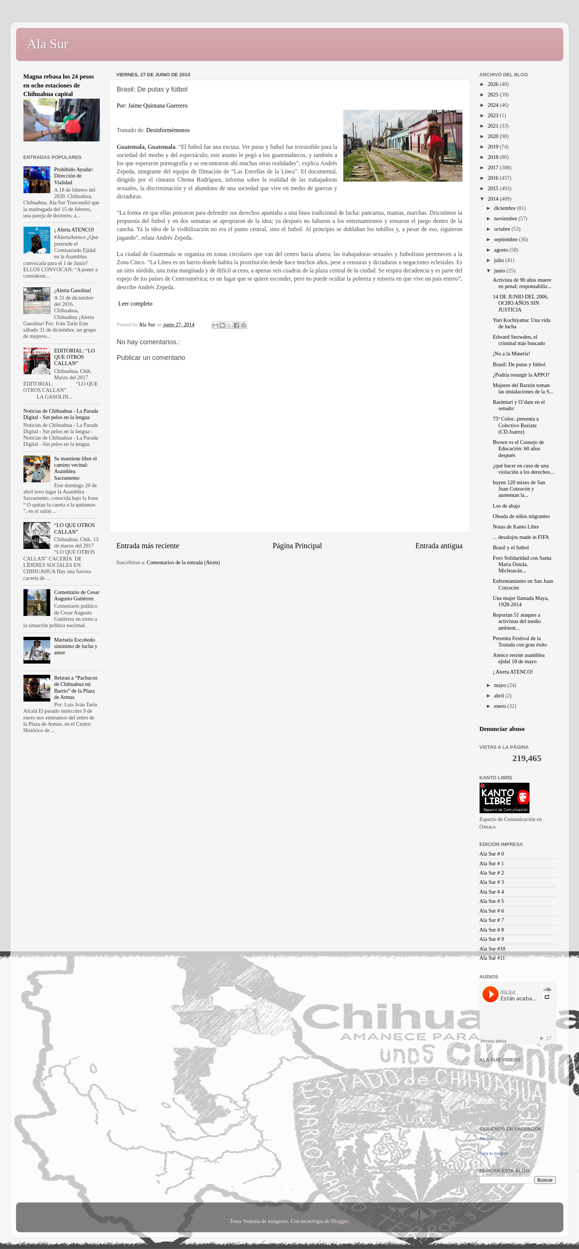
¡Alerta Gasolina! (72, 290)
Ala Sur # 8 (492, 930)
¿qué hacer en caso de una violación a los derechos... (523, 469)
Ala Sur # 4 (492, 892)
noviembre (506, 218)
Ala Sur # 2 (492, 873)
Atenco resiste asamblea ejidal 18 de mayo (518, 658)
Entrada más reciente (148, 546)
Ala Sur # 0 (492, 854)
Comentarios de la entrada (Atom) (183, 562)
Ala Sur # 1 (492, 863)
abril (499, 696)
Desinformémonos (168, 130)
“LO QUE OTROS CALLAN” (74, 528)
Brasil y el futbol (511, 547)
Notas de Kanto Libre (516, 527)
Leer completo (135, 303)
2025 (494, 95)
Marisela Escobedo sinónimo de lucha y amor (75, 646)
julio (499, 260)
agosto (501, 250)
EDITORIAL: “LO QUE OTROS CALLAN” (74, 357)
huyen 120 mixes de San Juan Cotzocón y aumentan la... (519, 488)
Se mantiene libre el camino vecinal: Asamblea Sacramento (75, 468)
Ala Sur (48, 43)
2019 (494, 147)
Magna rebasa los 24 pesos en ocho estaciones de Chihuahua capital (58, 85)
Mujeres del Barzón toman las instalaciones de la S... (523, 388)
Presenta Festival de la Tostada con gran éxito (520, 641)
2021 (494, 126)
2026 (494, 84)
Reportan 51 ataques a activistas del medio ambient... (517, 621)
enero (501, 706)
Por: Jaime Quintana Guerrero (152, 105)
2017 (494, 167)
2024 (494, 105)
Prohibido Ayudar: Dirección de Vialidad (73, 175)
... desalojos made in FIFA (521, 537)
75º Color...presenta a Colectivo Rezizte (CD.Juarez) (515, 425)
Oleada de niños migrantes (521, 516)
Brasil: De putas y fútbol (519, 364)
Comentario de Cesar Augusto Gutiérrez (76, 595)
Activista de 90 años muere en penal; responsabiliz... (522, 283)
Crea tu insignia (494, 1153)
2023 (494, 115)
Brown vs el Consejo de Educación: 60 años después (518, 448)
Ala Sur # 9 (492, 939)
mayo (501, 685)
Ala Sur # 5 (492, 901)
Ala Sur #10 (493, 949)
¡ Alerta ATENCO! (74, 230)
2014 (494, 199)
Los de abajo (506, 506)
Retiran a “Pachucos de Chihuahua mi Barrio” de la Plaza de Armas (76, 687)
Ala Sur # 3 (492, 882)
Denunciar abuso (502, 728)
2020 (494, 136)
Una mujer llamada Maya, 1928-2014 (520, 601)
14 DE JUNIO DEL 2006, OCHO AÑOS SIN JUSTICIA (520, 303)
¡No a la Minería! (511, 354)
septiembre (506, 239)
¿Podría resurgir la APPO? (521, 375)
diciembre (505, 208)
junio (500, 271)
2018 (494, 157)
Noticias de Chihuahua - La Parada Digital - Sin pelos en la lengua (60, 414)
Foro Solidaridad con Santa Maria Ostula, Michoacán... (522, 564)
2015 (494, 188)
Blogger (339, 1221)
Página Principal (297, 546)
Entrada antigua (438, 546)
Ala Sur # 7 (492, 920)
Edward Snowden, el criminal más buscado (519, 340)
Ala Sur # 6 (492, 911)
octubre (503, 229)
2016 (494, 178)
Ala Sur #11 (492, 958)
